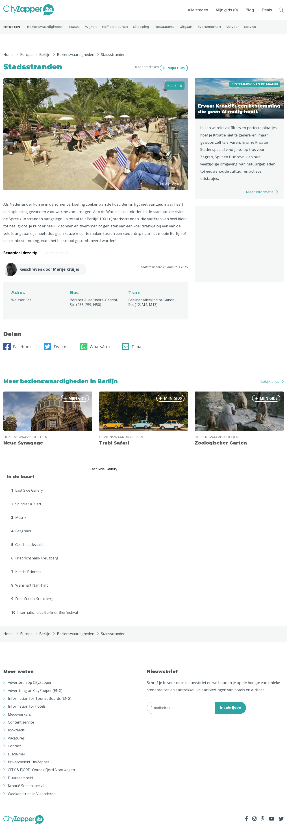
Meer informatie (260, 198)
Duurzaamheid (20, 783)
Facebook (17, 352)
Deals (267, 10)
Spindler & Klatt (26, 510)
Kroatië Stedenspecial (26, 791)
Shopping (141, 30)
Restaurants (164, 30)
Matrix (18, 523)
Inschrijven (230, 714)
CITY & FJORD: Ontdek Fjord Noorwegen (41, 776)
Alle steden (198, 10)
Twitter (56, 352)
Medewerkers (19, 720)
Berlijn (11, 30)
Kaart (174, 91)
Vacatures (16, 744)
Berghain (21, 537)
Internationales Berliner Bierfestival (44, 618)
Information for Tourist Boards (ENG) (39, 704)
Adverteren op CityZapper (30, 688)
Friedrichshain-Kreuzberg (34, 564)
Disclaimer (16, 760)
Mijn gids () (227, 10)
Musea (74, 30)
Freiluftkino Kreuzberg (32, 605)
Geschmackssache (28, 550)
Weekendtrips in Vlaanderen (32, 799)
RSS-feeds (16, 736)
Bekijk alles (269, 387)
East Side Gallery (27, 496)
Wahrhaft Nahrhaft (29, 591)
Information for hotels (27, 712)
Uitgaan (186, 30)
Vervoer (232, 30)
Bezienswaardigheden (45, 30)
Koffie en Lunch (115, 30)
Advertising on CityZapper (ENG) (35, 696)
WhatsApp (95, 352)
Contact (14, 752)
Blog (250, 10)
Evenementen (209, 30)
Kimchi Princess (26, 577)
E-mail (133, 352)
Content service (21, 728)
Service (250, 30)
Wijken (91, 30)
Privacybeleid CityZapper (28, 768)
